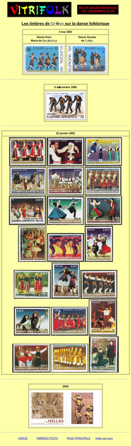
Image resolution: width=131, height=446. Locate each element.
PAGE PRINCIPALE (78, 438)
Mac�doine (49, 40)
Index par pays (104, 438)
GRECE (23, 438)
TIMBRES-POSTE (47, 438)
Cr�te (89, 40)
